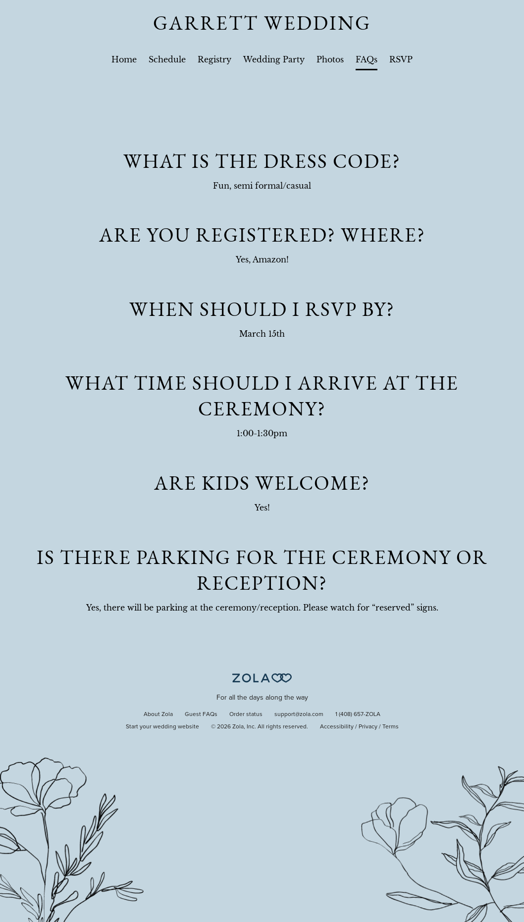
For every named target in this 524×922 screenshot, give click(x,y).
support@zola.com (298, 714)
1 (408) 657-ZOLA (357, 714)
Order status (245, 714)
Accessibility (337, 727)
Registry (214, 59)
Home (124, 59)
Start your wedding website (162, 727)
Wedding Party (274, 59)
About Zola (158, 714)
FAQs (366, 59)
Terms (390, 727)
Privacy (368, 727)
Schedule (167, 59)
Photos (330, 59)
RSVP (401, 59)
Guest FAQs (201, 714)
